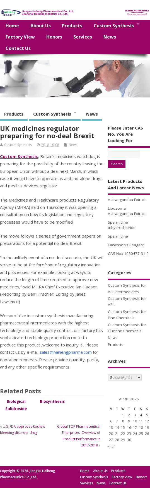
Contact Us (18, 48)
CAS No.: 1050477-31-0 (128, 253)
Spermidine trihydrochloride (122, 225)
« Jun (111, 446)
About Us (40, 26)
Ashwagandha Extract (127, 199)
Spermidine (118, 236)
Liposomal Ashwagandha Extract (127, 211)
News (109, 37)
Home (12, 26)
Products (72, 26)
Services (82, 37)
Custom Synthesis (114, 26)
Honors (54, 37)
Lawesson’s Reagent (126, 244)
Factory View (20, 37)
